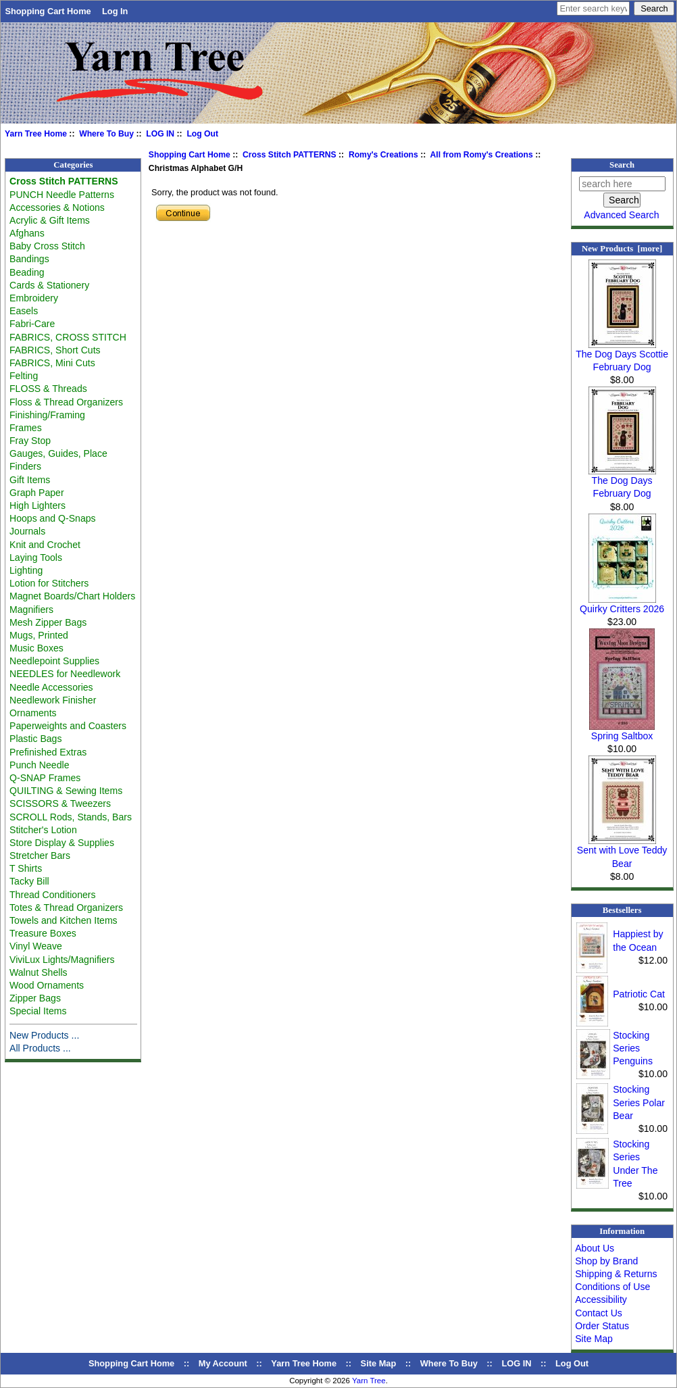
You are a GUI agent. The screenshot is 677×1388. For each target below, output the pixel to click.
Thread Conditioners (52, 894)
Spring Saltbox (622, 731)
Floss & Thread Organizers (66, 402)
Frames (25, 427)
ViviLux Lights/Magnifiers (61, 959)
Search (621, 165)
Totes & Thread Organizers (66, 907)
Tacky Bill (29, 881)
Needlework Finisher (52, 700)
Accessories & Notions (57, 207)
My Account (223, 1363)
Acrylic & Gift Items (49, 220)
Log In (115, 11)
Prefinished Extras (47, 752)
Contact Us (598, 1313)
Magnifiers (31, 609)
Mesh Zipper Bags (47, 622)
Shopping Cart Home (48, 11)
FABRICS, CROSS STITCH (67, 337)
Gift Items (29, 479)
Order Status (602, 1325)
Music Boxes (36, 648)
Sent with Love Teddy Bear (622, 851)
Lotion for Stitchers (49, 583)
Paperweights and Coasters (67, 725)
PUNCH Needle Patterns (61, 194)
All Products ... (40, 1048)
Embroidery (33, 298)
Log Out (202, 134)
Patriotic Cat (639, 994)
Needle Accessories (51, 687)
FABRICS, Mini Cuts (52, 362)
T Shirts (25, 868)
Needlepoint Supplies (54, 660)
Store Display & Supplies (61, 842)
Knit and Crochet (44, 544)
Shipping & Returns (616, 1273)
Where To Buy (106, 134)
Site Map (594, 1338)
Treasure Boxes (42, 933)
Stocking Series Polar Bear (639, 1102)
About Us (594, 1248)
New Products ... (44, 1035)
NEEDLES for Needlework (64, 673)
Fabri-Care (32, 323)
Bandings (29, 258)
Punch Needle (39, 765)
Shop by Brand (606, 1261)
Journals (27, 531)
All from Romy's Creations (481, 154)
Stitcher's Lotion (43, 829)
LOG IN (160, 134)
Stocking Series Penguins (633, 1048)
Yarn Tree (369, 1381)
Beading (27, 272)
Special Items (38, 1011)
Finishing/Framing (47, 415)
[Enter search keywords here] (593, 8)
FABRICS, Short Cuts (55, 350)
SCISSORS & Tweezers (60, 803)
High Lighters (37, 505)
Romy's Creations (383, 154)
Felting (23, 375)
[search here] (622, 183)
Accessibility (601, 1299)
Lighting (26, 570)
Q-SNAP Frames (44, 777)
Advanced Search (621, 214)
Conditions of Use (612, 1286)
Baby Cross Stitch (47, 246)
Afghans (27, 233)
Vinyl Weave (35, 946)
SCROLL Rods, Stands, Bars (70, 817)
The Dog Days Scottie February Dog (622, 355)
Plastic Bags (35, 738)
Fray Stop (30, 440)
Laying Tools (35, 557)
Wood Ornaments (46, 985)
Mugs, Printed (38, 635)
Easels (23, 310)
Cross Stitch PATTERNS (289, 154)
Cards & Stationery (49, 285)
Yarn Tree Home (36, 134)
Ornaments (33, 713)
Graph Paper (36, 492)
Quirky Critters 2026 (622, 604)
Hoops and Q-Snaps (52, 518)
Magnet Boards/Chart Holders (72, 596)
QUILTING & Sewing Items (65, 790)
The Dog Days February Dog (622, 482)
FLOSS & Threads (48, 388)
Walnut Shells (38, 972)
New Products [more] (622, 248)
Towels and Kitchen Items (63, 920)
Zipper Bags (35, 998)
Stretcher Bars (39, 855)
